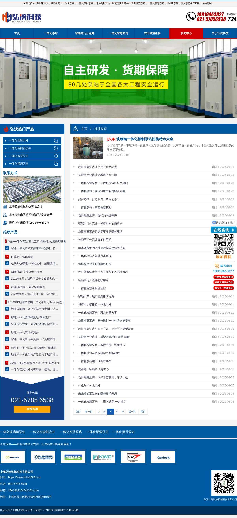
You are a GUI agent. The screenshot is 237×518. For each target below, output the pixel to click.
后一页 (132, 411)
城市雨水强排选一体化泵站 (94, 304)
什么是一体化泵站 (89, 385)
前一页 (88, 411)
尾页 (143, 411)
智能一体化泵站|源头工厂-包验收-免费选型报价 (37, 241)
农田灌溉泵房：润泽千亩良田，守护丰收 (103, 377)
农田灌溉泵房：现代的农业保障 (97, 215)
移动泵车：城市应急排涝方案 (96, 296)
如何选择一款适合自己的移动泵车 (99, 199)
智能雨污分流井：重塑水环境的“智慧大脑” (104, 336)
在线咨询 (32, 409)
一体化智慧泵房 (118, 33)
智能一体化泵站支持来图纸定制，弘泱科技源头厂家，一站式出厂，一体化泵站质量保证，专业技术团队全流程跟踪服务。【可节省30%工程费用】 (35, 248)
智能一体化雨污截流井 (25, 332)
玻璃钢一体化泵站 (22, 256)
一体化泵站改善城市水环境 (94, 255)
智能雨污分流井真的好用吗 (94, 239)
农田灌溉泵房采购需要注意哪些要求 (100, 231)
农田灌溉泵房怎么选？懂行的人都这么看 (103, 272)
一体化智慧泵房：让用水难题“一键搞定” (102, 401)
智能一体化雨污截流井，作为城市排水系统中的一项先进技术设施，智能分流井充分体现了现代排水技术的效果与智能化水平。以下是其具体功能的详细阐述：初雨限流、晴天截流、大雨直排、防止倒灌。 (35, 339)
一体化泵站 (51, 33)
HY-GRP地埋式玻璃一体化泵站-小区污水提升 (36, 302)
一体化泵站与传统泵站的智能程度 (99, 353)
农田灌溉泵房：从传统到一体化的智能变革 (104, 320)
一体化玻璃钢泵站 (12, 432)
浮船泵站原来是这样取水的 (94, 264)
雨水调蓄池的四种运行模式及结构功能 (101, 247)
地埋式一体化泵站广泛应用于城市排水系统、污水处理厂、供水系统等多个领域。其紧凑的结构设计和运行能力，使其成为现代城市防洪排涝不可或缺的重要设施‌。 (35, 354)
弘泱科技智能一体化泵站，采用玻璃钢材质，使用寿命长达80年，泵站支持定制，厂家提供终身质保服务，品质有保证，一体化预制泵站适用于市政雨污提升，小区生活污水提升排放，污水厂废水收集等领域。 (35, 263)
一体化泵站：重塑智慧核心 (94, 207)
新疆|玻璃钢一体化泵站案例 (28, 287)
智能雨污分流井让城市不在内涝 (97, 174)
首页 (78, 411)
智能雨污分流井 (84, 33)
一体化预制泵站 (18, 140)
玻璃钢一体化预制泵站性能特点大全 (140, 139)
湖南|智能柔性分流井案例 (26, 271)
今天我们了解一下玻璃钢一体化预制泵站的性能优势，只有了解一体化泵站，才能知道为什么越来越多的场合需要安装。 (170, 147)
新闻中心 (186, 33)
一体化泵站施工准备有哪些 (94, 361)
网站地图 (74, 510)
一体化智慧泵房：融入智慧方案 (97, 312)
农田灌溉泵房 (152, 33)
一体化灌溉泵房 (18, 163)
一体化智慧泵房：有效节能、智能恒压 (101, 345)
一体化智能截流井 (20, 148)
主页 (17, 33)
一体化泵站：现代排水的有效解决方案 (101, 191)
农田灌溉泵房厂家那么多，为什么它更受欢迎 (106, 328)
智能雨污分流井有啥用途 (93, 280)
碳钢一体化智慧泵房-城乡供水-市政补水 (34, 362)
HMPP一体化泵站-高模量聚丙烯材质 (33, 347)
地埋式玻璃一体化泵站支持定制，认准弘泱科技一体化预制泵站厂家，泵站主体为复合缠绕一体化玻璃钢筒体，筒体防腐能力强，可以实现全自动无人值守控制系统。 (35, 308)
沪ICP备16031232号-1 (57, 510)
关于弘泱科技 (220, 33)
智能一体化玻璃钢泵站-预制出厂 (31, 317)
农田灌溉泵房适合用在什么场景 (97, 166)
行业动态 (100, 128)
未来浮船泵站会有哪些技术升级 (97, 393)
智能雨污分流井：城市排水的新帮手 (100, 223)
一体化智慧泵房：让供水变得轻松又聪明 (103, 183)
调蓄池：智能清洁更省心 (93, 369)
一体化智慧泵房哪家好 (92, 288)
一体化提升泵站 (124, 432)
